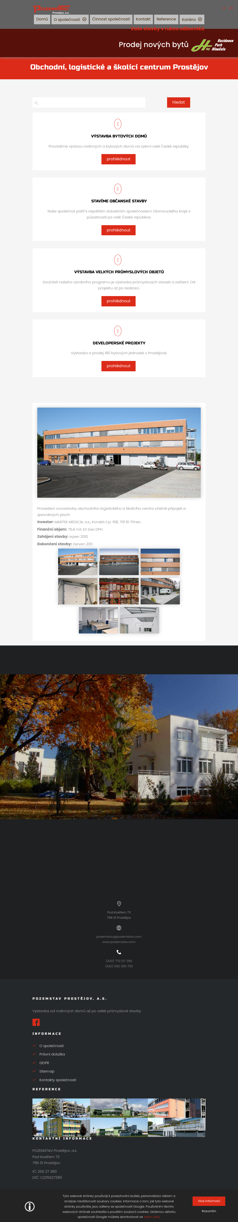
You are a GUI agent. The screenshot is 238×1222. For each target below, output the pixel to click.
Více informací (209, 1201)
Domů (42, 19)
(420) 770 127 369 (119, 961)
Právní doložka (48, 1054)
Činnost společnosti (111, 19)
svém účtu (152, 1217)
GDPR (40, 1062)
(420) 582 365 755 (119, 966)
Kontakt (143, 19)
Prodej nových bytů (176, 45)
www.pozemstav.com (119, 942)
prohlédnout (118, 159)
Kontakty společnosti (54, 1079)
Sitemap (43, 1071)
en (231, 7)
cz (224, 7)
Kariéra (189, 19)
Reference (166, 19)
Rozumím (209, 1211)
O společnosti (67, 19)
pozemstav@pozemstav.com (119, 936)
